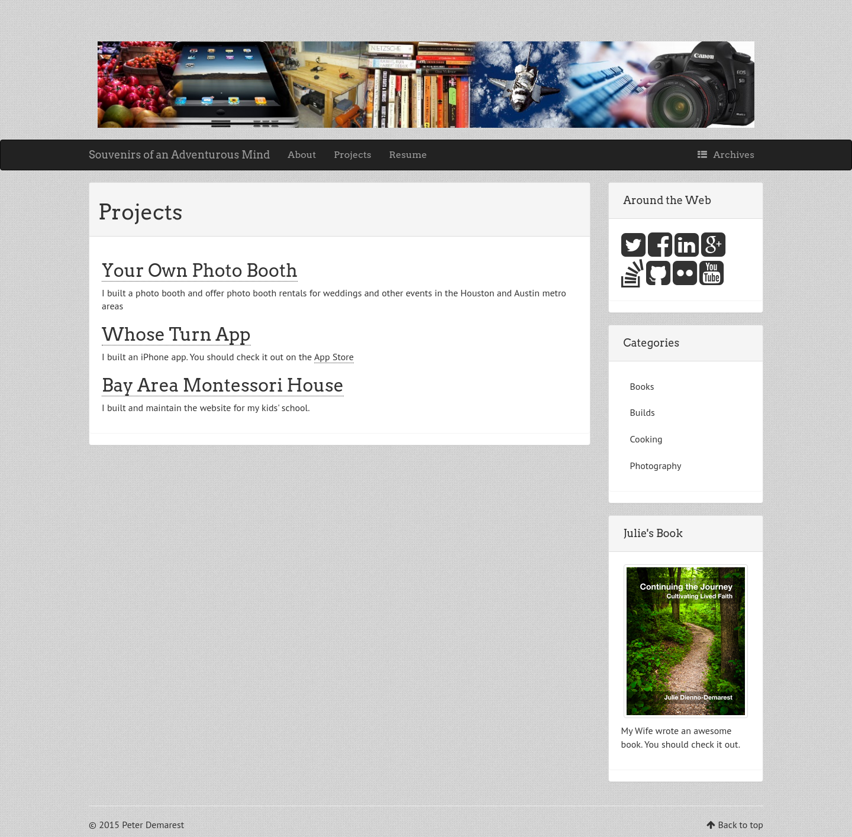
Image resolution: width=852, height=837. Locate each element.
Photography (656, 465)
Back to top (740, 824)
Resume (408, 154)
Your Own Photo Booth (200, 270)
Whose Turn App (176, 334)
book (631, 744)
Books (642, 386)
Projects (352, 154)
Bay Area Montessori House (223, 385)
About (302, 154)
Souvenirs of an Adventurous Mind (179, 154)
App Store (334, 357)
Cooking (646, 439)
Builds (642, 412)
